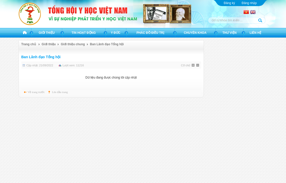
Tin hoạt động (84, 33)
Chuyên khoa (195, 33)
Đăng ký (229, 3)
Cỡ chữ (185, 65)
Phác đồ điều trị (150, 33)
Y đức (115, 33)
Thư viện (229, 33)
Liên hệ (255, 33)
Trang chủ (25, 33)
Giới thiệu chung (73, 44)
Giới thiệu (47, 33)
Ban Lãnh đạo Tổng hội (107, 44)
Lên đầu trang (60, 92)
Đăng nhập (249, 3)
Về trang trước (36, 92)
